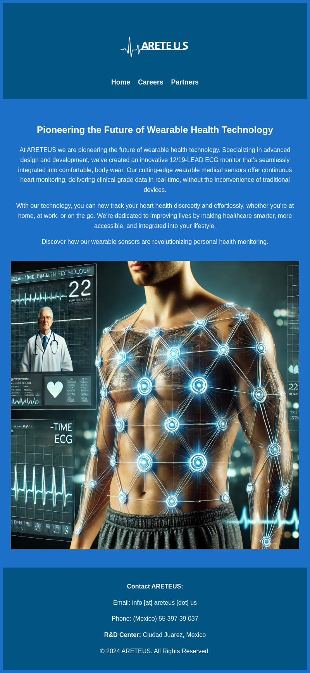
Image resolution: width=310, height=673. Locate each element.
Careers (151, 82)
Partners (185, 82)
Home (120, 82)
